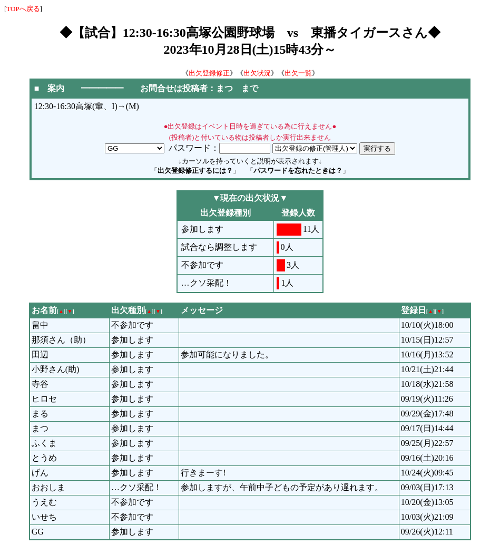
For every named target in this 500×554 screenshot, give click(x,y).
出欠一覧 (298, 73)
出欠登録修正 (209, 73)
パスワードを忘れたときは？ (297, 170)
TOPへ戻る (23, 9)
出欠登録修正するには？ (195, 170)
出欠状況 (257, 73)
